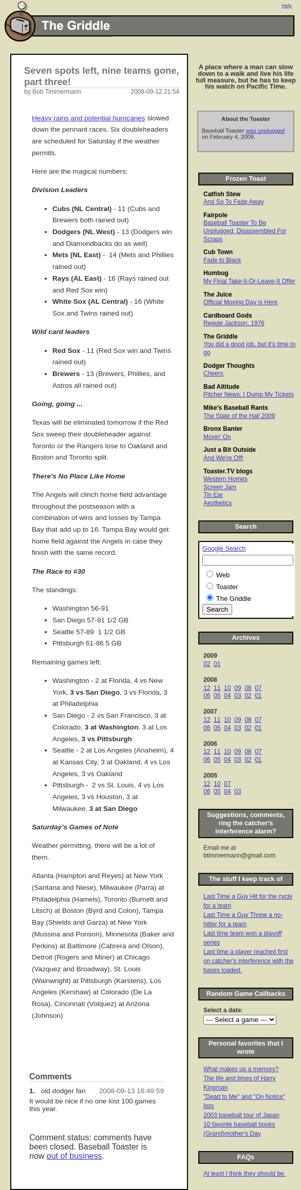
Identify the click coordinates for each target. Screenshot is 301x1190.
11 (217, 688)
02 (206, 663)
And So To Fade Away (233, 201)
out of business (74, 1156)
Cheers (213, 373)
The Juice (217, 294)
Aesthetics (217, 503)
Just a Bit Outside (229, 449)
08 (247, 688)
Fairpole (215, 215)
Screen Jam (219, 487)
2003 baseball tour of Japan (241, 1115)
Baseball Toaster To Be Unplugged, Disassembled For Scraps (244, 230)
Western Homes (225, 479)
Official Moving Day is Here (240, 302)
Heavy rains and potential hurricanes (88, 118)
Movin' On (217, 437)
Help (287, 5)
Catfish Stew (221, 194)
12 (206, 688)
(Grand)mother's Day (232, 1133)
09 (237, 688)
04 (227, 695)
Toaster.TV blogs (228, 471)
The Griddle (220, 336)
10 (227, 688)
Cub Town (218, 252)
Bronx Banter (222, 428)
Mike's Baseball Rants (235, 407)
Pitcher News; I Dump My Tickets (248, 394)
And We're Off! (223, 458)
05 (217, 695)
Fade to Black (222, 260)
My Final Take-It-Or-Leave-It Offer (249, 281)
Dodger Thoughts (229, 365)
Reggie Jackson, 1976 (234, 323)
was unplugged (265, 131)
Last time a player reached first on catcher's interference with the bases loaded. (248, 961)
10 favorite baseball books (239, 1124)
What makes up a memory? (241, 1069)
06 (206, 695)
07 (258, 688)
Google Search (224, 548)
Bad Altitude (221, 386)
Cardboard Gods (227, 315)
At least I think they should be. (244, 1173)
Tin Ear (213, 494)
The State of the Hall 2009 (239, 416)
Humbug (216, 273)
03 (237, 695)
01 (217, 663)
